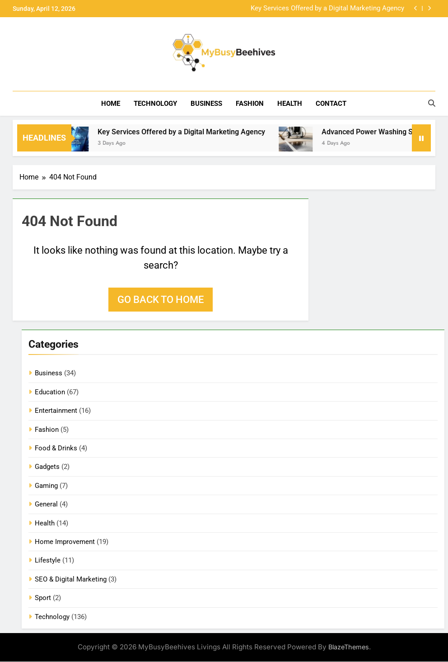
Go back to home (160, 300)
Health (289, 103)
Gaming (46, 486)
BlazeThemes (348, 647)
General (46, 505)
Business (206, 103)
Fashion (250, 103)
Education (50, 392)
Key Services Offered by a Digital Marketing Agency (327, 8)
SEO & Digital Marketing (71, 580)
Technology (155, 103)
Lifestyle (48, 561)
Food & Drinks (56, 448)
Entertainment (56, 411)
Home (110, 103)
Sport (43, 598)
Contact (331, 103)
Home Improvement (65, 542)
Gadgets (47, 467)
